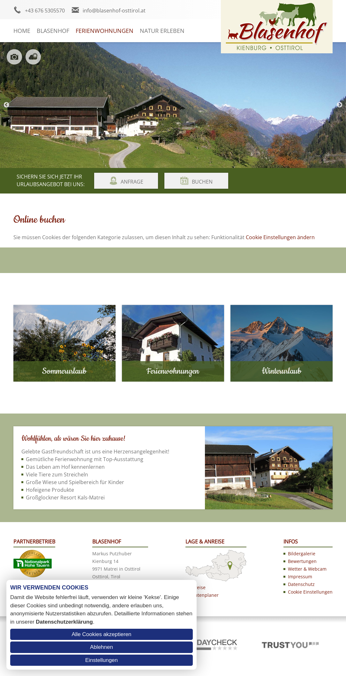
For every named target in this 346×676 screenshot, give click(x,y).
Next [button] (339, 105)
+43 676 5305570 (45, 10)
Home (21, 30)
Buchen (202, 181)
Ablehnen (101, 647)
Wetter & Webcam (307, 569)
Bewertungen (302, 561)
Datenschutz (301, 584)
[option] (173, 105)
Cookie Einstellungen (310, 592)
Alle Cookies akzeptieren (101, 634)
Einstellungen (101, 660)
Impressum (300, 576)
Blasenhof (53, 30)
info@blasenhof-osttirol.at (114, 10)
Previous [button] (6, 105)
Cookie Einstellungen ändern (280, 237)
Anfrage (132, 181)
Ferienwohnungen (104, 30)
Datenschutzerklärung (64, 622)
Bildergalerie (301, 554)
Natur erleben (162, 30)
